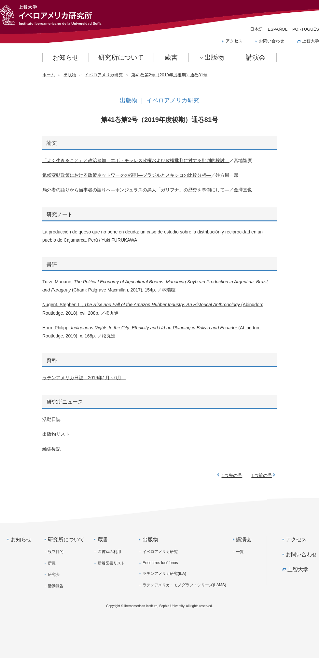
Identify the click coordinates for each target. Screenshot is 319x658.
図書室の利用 (109, 551)
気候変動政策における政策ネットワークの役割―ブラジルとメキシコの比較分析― (126, 175)
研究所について (121, 57)
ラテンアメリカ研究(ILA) (164, 573)
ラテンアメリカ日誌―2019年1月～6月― (84, 377)
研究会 (54, 574)
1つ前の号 (261, 475)
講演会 (255, 57)
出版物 (214, 57)
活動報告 (55, 586)
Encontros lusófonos (160, 563)
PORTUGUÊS (305, 29)
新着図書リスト (111, 563)
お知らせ (66, 57)
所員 (52, 563)
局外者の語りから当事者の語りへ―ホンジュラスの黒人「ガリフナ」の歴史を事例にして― (135, 189)
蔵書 (171, 57)
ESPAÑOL (277, 29)
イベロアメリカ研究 (160, 551)
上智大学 (310, 40)
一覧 (240, 551)
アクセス (234, 40)
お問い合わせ (271, 40)
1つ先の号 (232, 475)
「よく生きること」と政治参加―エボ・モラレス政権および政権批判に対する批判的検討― (135, 160)
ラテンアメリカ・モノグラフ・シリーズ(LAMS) (184, 585)
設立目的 (55, 551)
